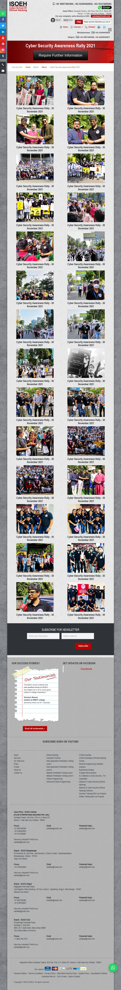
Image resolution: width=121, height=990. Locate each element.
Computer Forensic (54, 757)
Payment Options (20, 973)
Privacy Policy (50, 973)
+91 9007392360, (64, 4)
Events (16, 766)
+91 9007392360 (87, 37)
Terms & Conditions (35, 973)
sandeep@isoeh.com (101, 16)
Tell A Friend (61, 976)
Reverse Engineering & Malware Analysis (91, 765)
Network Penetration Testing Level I (60, 772)
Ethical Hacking (52, 755)
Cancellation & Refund (99, 973)
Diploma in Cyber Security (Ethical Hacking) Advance (92, 789)
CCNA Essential (85, 755)
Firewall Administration (87, 772)
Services (17, 757)
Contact (91, 27)
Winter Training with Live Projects (91, 796)
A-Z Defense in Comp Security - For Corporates (92, 777)
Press (16, 763)
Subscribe (83, 646)
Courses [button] (78, 27)
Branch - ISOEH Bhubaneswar (25, 850)
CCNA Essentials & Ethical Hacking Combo (92, 759)
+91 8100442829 (102, 32)
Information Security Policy (67, 973)
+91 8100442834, (83, 4)
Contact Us (18, 772)
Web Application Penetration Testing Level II (60, 768)
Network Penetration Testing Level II (60, 775)
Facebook (86, 668)
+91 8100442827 (102, 37)
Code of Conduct (74, 976)
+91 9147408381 (103, 4)
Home (65, 27)
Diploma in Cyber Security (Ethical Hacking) (92, 783)
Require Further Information (60, 55)
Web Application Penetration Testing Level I (60, 762)
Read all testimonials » (35, 728)
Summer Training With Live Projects (92, 793)
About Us (17, 769)
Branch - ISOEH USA (22, 919)
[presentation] (52, 650)
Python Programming (54, 778)
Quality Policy (84, 973)
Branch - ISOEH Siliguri (23, 884)
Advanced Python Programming (58, 781)
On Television (19, 760)
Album (44, 67)
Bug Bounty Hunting (86, 769)
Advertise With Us (48, 976)
